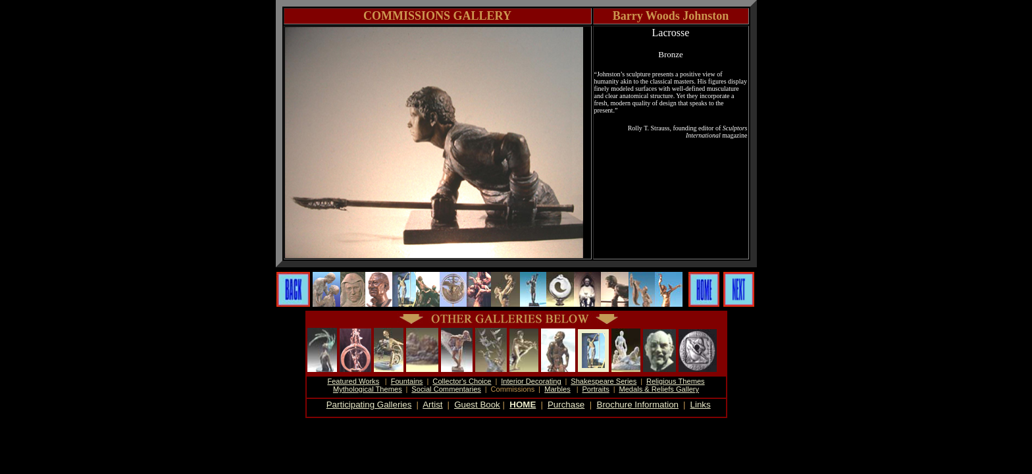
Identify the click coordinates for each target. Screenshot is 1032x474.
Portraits (595, 389)
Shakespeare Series (603, 381)
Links (700, 404)
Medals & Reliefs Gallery (659, 389)
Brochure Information (638, 404)
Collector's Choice (461, 381)
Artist (432, 404)
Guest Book (477, 404)
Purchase (566, 404)
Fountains (407, 381)
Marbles (557, 389)
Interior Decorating (531, 381)
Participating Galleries (369, 404)
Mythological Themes (367, 389)
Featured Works (353, 381)
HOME (522, 404)
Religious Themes (675, 381)
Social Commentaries (446, 389)
